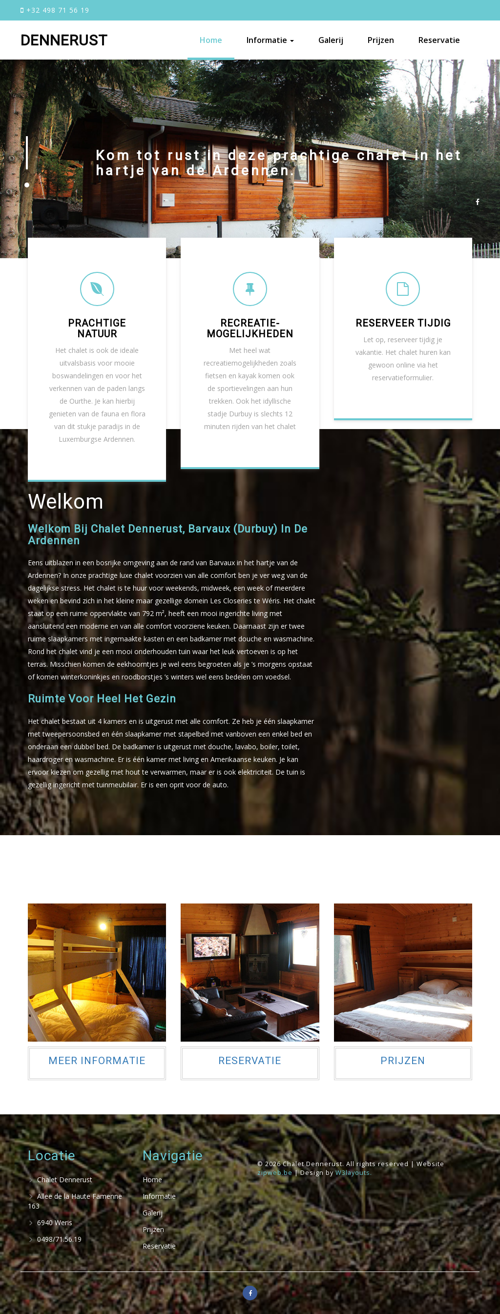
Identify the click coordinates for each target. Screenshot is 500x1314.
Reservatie (439, 40)
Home (211, 40)
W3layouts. (353, 1173)
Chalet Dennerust (60, 1179)
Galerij (330, 40)
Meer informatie (97, 1061)
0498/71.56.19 (55, 1239)
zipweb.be (275, 1173)
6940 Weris (50, 1222)
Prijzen (381, 40)
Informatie (159, 1196)
